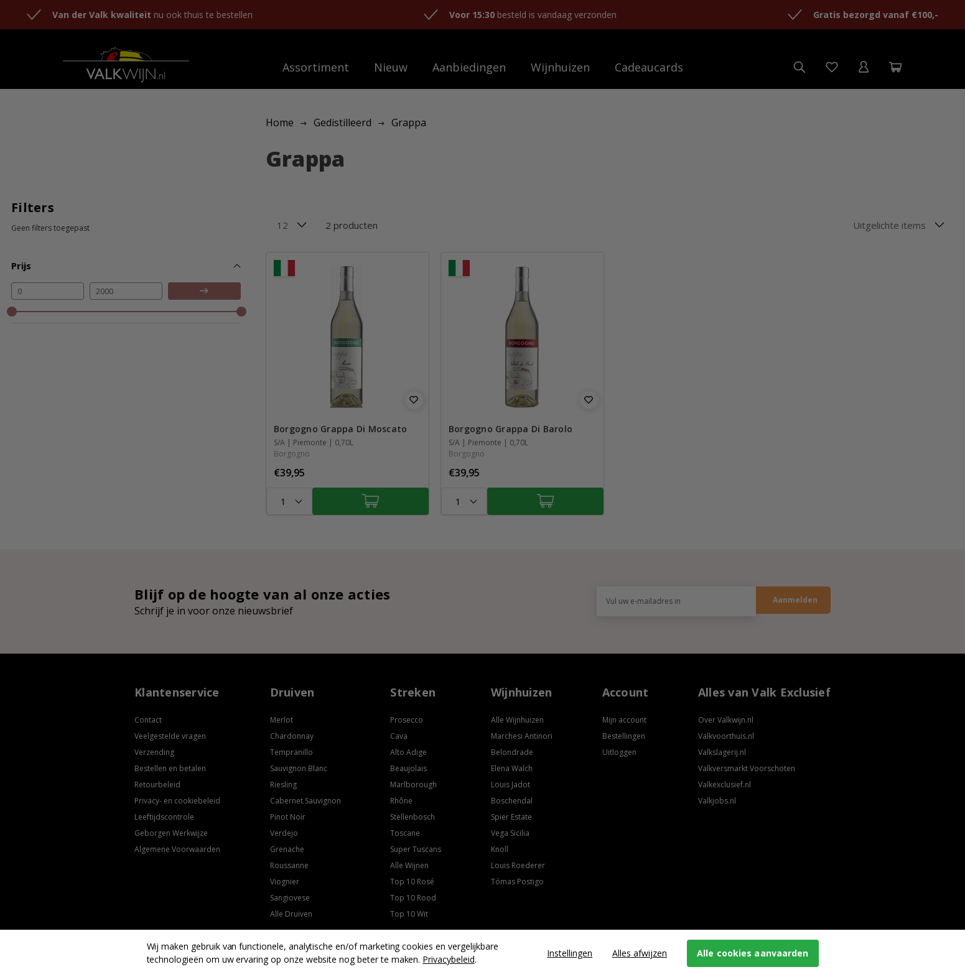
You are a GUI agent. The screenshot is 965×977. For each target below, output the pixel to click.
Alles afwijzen (639, 953)
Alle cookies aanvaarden (752, 953)
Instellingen (569, 953)
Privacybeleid (448, 959)
